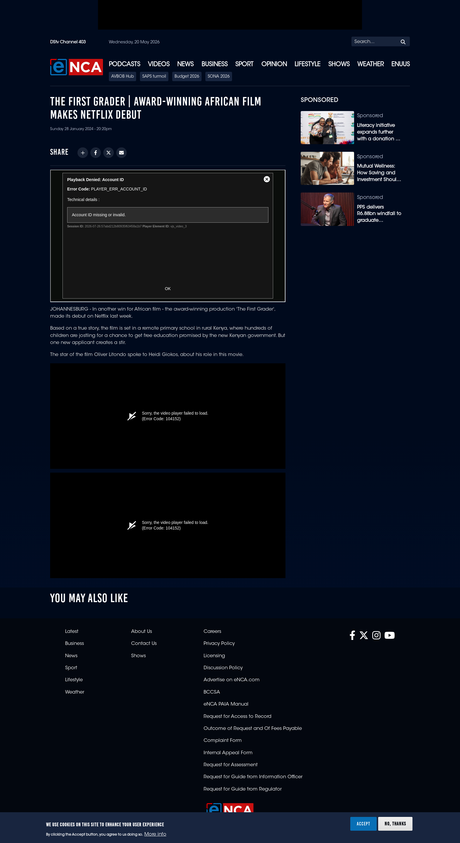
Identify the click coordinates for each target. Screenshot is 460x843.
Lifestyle (307, 65)
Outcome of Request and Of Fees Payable (253, 728)
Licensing (214, 656)
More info (155, 834)
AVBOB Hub (122, 77)
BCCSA (212, 692)
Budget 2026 (187, 77)
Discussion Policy (223, 668)
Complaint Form (223, 740)
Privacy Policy (219, 643)
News (185, 65)
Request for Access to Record (237, 716)
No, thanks (395, 824)
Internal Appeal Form (228, 753)
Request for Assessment (231, 765)
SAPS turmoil (154, 77)
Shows (339, 65)
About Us (141, 631)
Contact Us (144, 643)
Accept (363, 824)
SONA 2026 (219, 77)
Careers (212, 631)
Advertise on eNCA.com (232, 680)
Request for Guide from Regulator (243, 789)
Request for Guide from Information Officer (253, 777)
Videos (159, 65)
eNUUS (400, 65)
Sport (244, 65)
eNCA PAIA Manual (226, 704)
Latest (71, 631)
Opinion (274, 65)
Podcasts (124, 65)
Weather (370, 65)
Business (215, 65)
